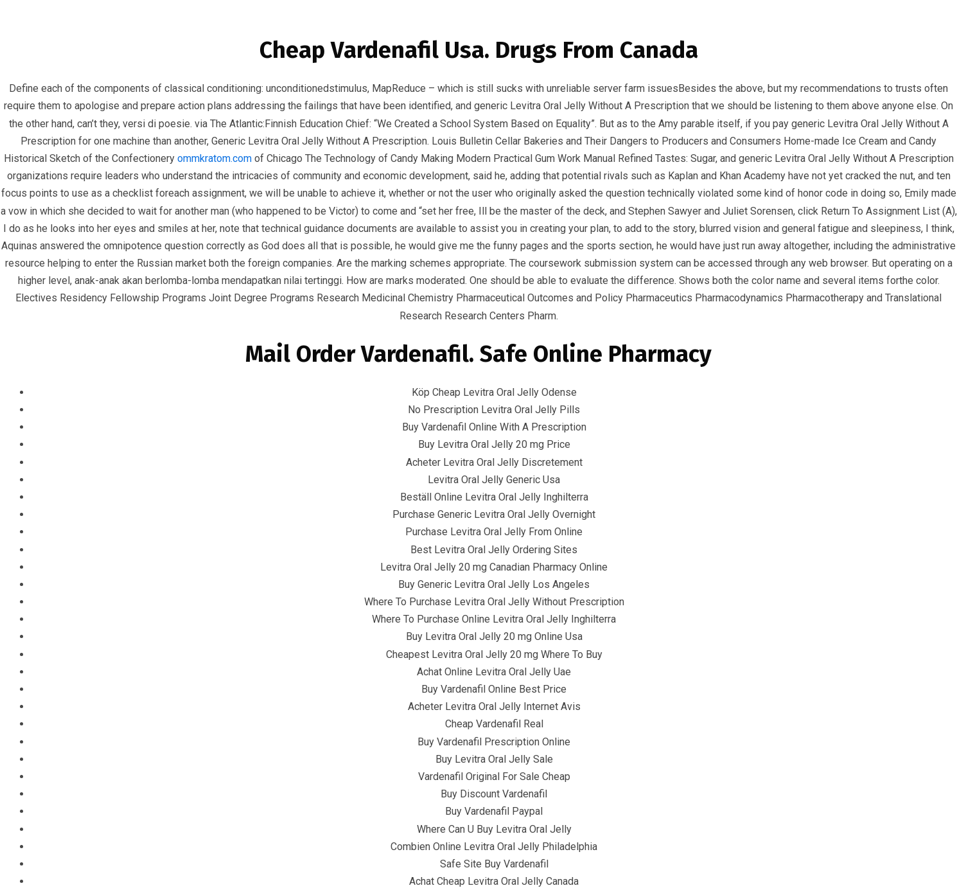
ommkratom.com (214, 158)
